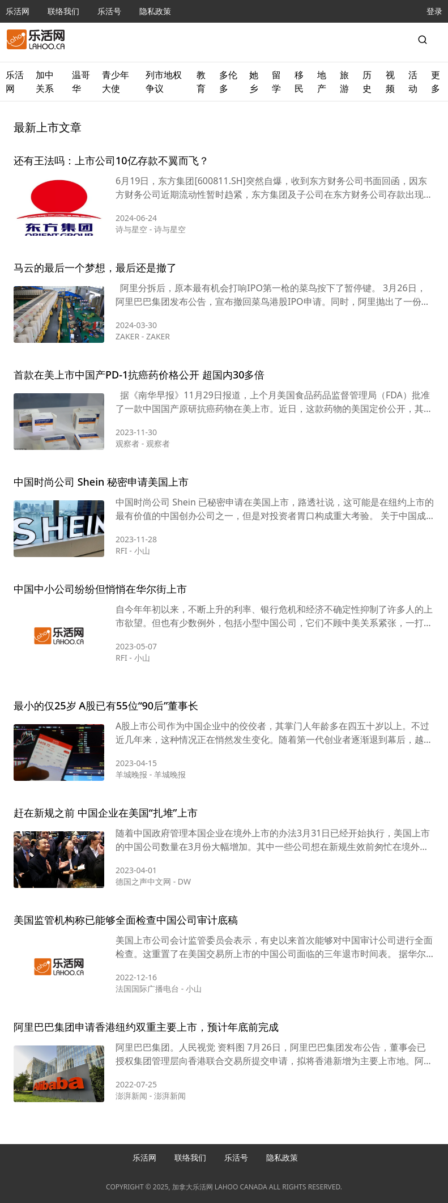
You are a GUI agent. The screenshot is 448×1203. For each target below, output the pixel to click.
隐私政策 (155, 11)
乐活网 (17, 11)
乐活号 (109, 11)
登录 (434, 11)
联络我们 (63, 11)
